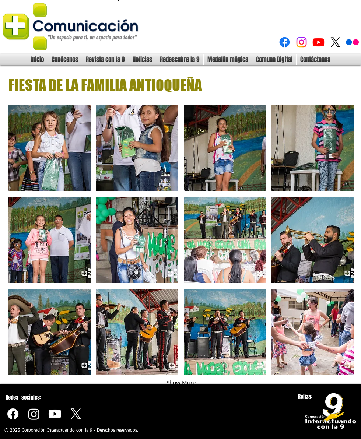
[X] (335, 42)
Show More (181, 382)
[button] (49, 148)
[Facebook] (284, 42)
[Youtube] (318, 42)
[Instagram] (301, 42)
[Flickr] (352, 42)
